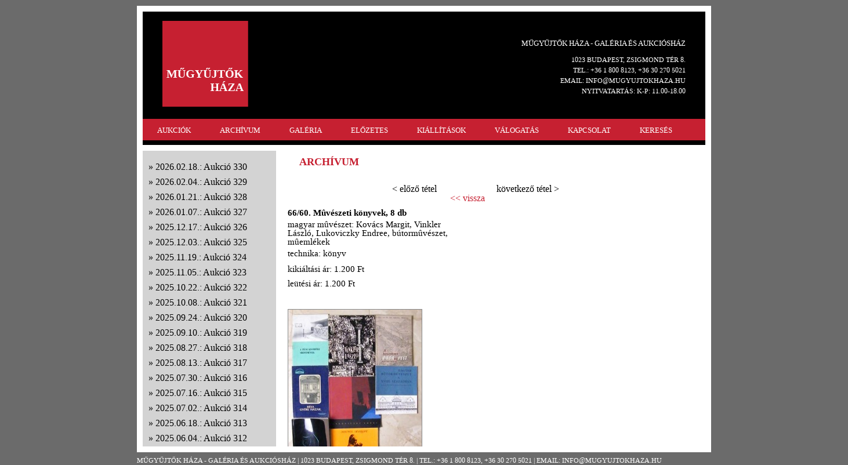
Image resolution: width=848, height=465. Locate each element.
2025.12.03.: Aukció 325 (201, 242)
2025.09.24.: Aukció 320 (201, 317)
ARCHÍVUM (240, 130)
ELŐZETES (369, 130)
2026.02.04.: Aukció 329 (201, 182)
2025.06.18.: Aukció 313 (201, 423)
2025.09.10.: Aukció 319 (201, 332)
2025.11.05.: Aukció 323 (201, 272)
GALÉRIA (305, 130)
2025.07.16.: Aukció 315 (201, 393)
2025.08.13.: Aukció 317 (201, 363)
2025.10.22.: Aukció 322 (201, 287)
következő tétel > (528, 189)
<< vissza (467, 198)
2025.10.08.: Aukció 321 (201, 302)
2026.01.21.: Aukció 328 (201, 197)
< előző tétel (414, 189)
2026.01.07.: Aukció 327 (201, 212)
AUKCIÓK (174, 130)
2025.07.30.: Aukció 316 (201, 378)
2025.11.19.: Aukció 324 (201, 257)
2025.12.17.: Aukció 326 (201, 227)
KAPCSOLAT (589, 130)
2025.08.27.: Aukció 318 (201, 348)
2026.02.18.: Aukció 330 (201, 167)
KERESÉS (656, 130)
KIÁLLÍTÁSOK (441, 130)
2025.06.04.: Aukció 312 (201, 438)
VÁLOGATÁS (517, 130)
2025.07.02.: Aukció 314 (201, 408)
